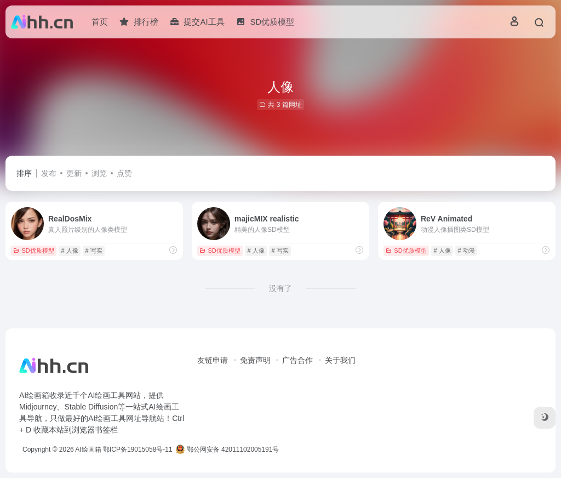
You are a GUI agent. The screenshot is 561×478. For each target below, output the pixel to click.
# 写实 (93, 250)
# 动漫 (465, 250)
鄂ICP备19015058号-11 (138, 449)
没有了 (280, 288)
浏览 (99, 173)
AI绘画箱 (88, 449)
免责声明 (255, 360)
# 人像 (69, 250)
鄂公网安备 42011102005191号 (227, 449)
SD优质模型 (33, 250)
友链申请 (212, 360)
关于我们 (340, 360)
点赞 (124, 173)
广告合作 (297, 360)
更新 (74, 173)
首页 (99, 21)
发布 (48, 173)
